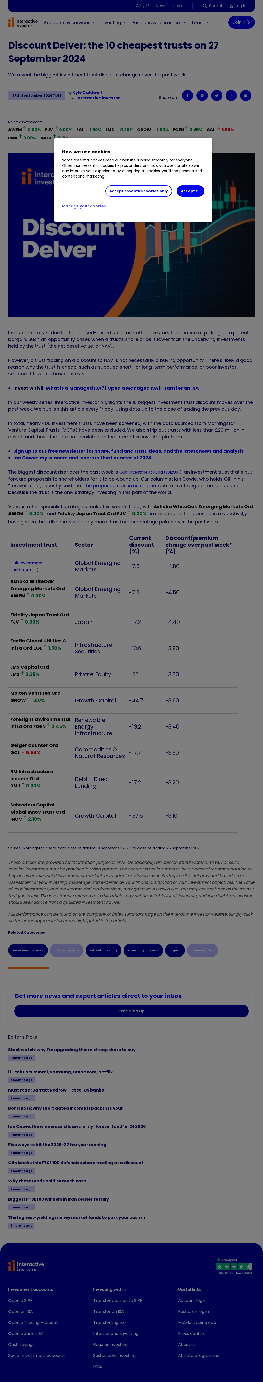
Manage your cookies (84, 206)
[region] (133, 180)
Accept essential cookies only (138, 191)
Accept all (190, 191)
